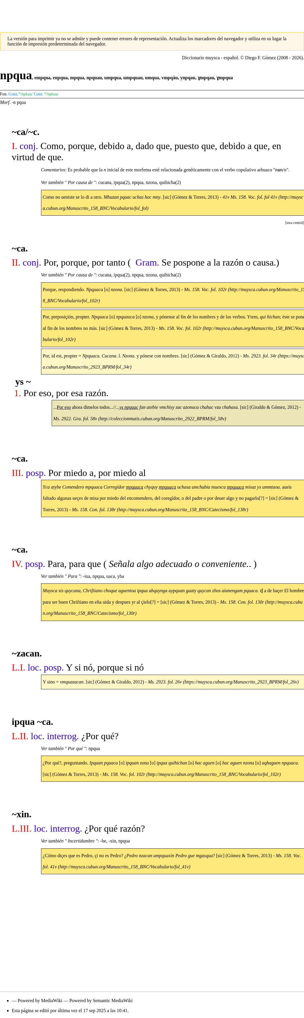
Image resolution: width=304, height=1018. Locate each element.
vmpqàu (169, 77)
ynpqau (187, 77)
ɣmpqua (225, 77)
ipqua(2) (121, 182)
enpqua (60, 77)
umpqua (112, 77)
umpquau (133, 77)
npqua (137, 182)
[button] (294, 222)
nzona (151, 182)
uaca (110, 576)
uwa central (294, 223)
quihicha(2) (170, 182)
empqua (42, 77)
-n (14, 102)
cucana (104, 182)
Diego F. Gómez (260, 57)
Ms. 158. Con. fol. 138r (94, 509)
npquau (94, 77)
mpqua (77, 77)
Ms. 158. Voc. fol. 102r (123, 774)
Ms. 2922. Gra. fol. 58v (75, 418)
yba (120, 576)
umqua (152, 77)
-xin (112, 840)
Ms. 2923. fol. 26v (165, 681)
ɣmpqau (206, 77)
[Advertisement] (152, 13)
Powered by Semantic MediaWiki (101, 1000)
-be (103, 840)
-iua (86, 576)
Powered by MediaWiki (40, 1000)
